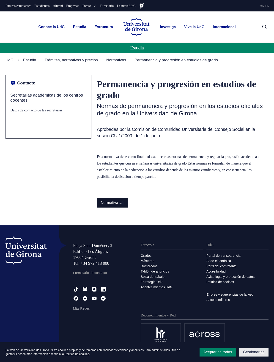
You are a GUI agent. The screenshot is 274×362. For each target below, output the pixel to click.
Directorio (107, 5)
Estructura (104, 27)
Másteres (147, 261)
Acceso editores (218, 300)
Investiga (168, 27)
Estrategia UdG (152, 282)
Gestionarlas (254, 352)
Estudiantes (41, 5)
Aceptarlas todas (217, 352)
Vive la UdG (194, 27)
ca (262, 6)
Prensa (86, 5)
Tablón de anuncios (155, 271)
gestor (9, 354)
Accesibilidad (216, 271)
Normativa (112, 203)
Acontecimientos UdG (157, 287)
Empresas (72, 5)
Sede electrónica (218, 261)
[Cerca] (264, 27)
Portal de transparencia (223, 255)
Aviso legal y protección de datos (230, 276)
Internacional (224, 27)
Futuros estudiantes (18, 5)
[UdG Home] (136, 27)
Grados (146, 255)
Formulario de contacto (90, 273)
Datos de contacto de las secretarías (36, 110)
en (267, 6)
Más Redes (81, 308)
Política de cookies (220, 282)
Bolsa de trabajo (152, 276)
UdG (9, 60)
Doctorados (149, 266)
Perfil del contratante (221, 266)
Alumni (58, 5)
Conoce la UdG (51, 27)
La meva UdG (126, 5)
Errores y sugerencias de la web (230, 294)
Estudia (79, 27)
